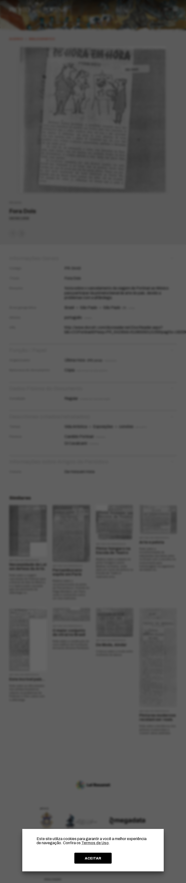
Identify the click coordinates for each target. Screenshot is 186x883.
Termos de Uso (95, 843)
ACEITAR (93, 858)
